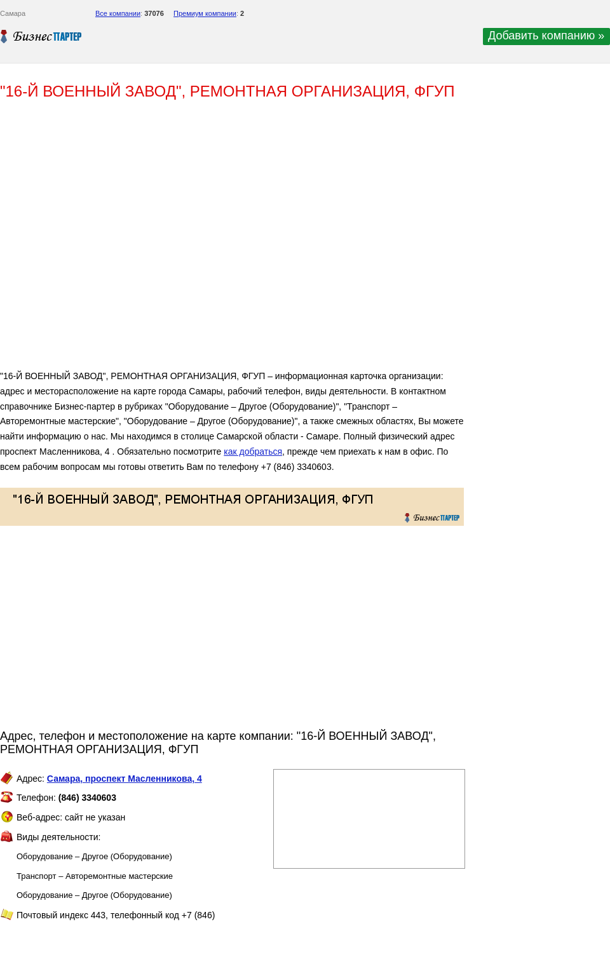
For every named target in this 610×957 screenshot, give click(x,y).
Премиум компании (204, 13)
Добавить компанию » (546, 35)
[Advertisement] (184, 240)
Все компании (117, 13)
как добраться (253, 451)
